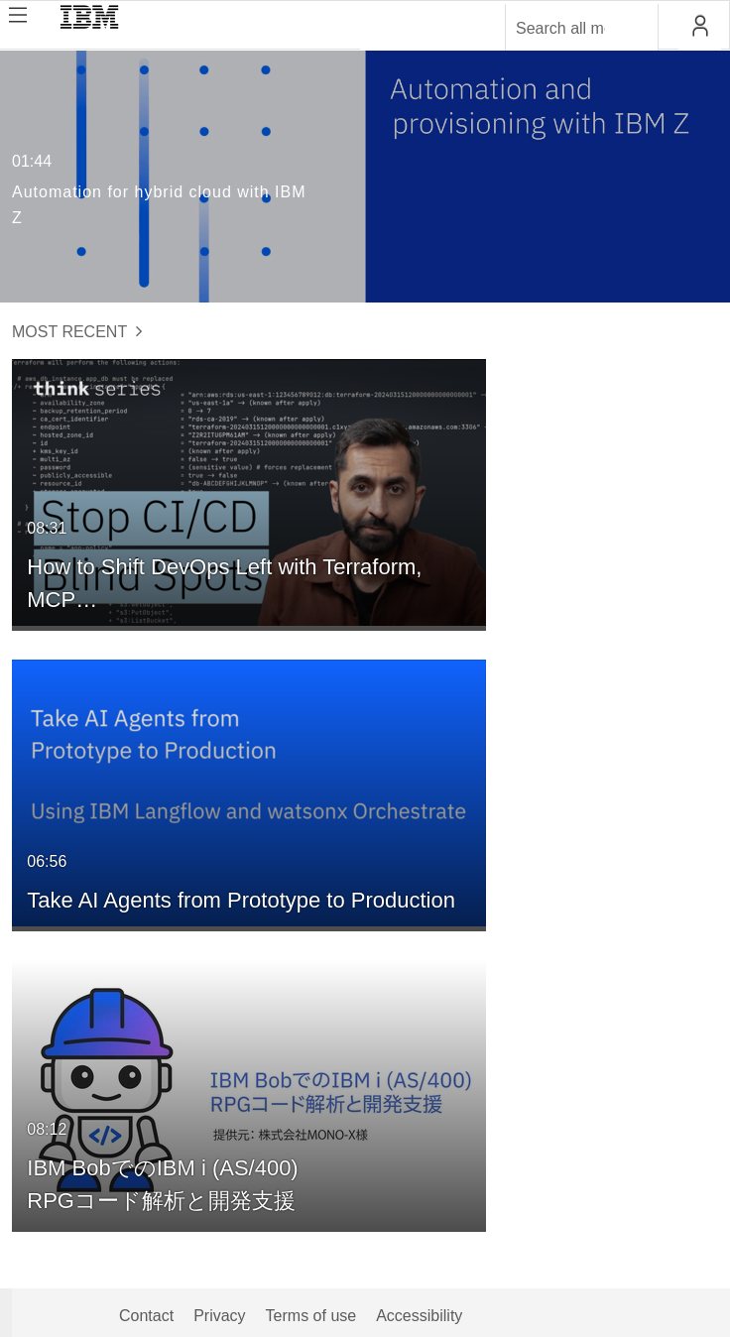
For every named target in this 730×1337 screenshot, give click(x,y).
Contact (146, 1315)
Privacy (219, 1315)
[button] (699, 26)
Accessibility (419, 1315)
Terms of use (311, 1315)
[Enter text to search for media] (560, 29)
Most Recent (77, 331)
